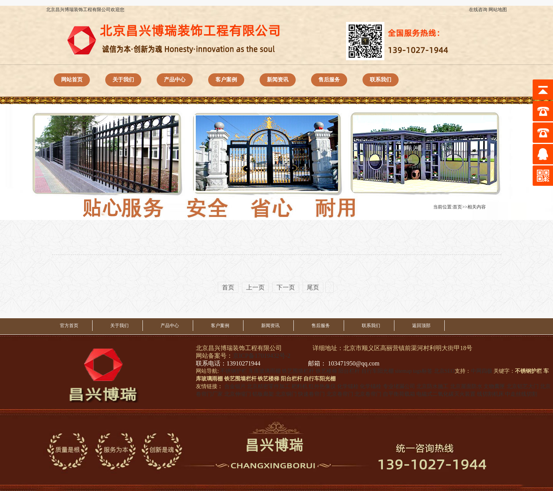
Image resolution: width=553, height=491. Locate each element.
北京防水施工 (432, 386)
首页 (457, 207)
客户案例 (226, 80)
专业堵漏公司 (399, 386)
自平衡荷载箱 (399, 394)
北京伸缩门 (237, 394)
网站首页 (72, 80)
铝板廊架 (263, 394)
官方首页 (69, 325)
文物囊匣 (494, 386)
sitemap (403, 371)
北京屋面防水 (466, 386)
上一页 (255, 287)
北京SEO (444, 371)
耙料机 (299, 386)
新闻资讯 (277, 80)
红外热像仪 (322, 386)
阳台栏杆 (349, 371)
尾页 (313, 287)
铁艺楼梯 (326, 371)
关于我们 (123, 80)
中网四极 (481, 371)
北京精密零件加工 (268, 386)
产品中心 (174, 80)
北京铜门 (286, 394)
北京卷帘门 (339, 394)
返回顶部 (421, 325)
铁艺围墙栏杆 (298, 371)
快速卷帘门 (311, 394)
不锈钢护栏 (233, 371)
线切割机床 (490, 394)
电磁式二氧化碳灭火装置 (445, 394)
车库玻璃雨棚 (264, 371)
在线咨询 (478, 9)
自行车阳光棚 (377, 371)
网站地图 (497, 9)
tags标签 (422, 371)
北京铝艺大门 (523, 386)
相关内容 (476, 207)
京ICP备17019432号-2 (261, 355)
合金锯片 (235, 386)
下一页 (285, 287)
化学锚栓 (348, 386)
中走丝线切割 (521, 394)
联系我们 (380, 80)
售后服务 (329, 80)
